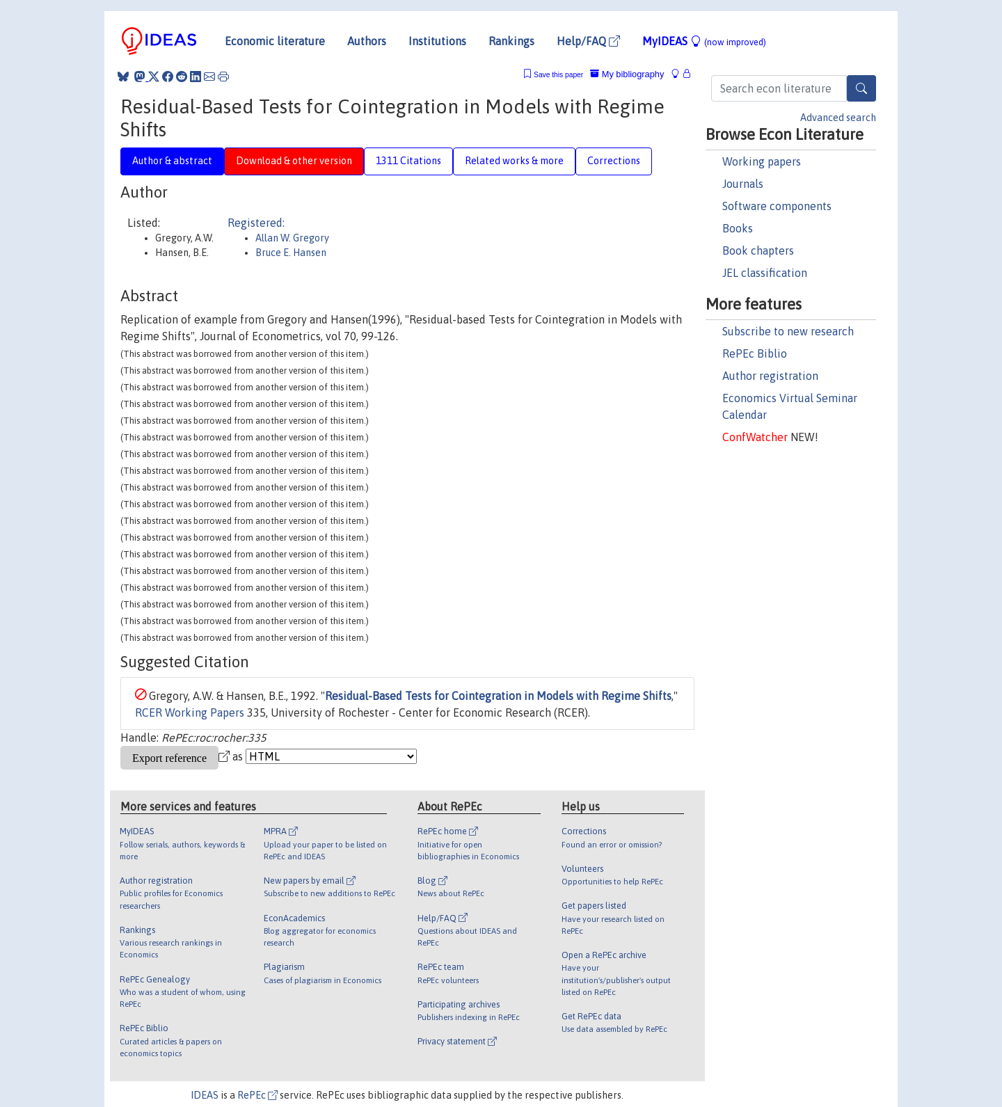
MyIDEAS (704, 41)
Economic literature (275, 41)
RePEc (257, 1095)
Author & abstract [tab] (172, 160)
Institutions (437, 41)
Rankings (511, 41)
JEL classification (764, 272)
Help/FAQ (588, 41)
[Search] (861, 88)
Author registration (770, 375)
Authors (366, 41)
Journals (742, 183)
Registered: (256, 222)
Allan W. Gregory (292, 238)
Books (737, 228)
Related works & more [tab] (514, 160)
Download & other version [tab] (294, 160)
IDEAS (204, 1095)
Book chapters (758, 250)
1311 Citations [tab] (408, 160)
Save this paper (558, 75)
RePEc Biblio (754, 353)
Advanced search (838, 117)
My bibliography (627, 74)
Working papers (761, 161)
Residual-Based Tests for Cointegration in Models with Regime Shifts (498, 696)
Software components (777, 206)
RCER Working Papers (189, 712)
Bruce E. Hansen (290, 252)
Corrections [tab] (613, 160)
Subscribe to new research (788, 331)
